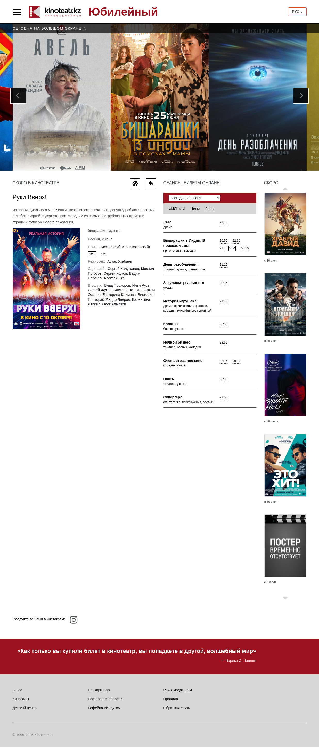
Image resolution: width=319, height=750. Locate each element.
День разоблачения (181, 267)
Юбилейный (123, 12)
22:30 (236, 243)
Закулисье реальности (183, 285)
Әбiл (167, 225)
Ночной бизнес (176, 345)
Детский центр (25, 711)
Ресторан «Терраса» (105, 701)
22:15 (223, 363)
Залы (209, 211)
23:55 (223, 327)
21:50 (223, 400)
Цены (195, 211)
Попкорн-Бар (99, 692)
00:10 (245, 251)
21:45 (223, 304)
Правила (170, 701)
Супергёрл (172, 400)
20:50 (223, 243)
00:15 (223, 285)
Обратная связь (176, 711)
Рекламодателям (177, 692)
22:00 (223, 382)
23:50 (223, 345)
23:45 (223, 225)
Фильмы (177, 211)
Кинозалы (21, 701)
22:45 (223, 251)
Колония (171, 326)
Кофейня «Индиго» (104, 711)
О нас (17, 692)
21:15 (223, 267)
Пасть (168, 381)
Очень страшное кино (183, 363)
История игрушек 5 (180, 304)
